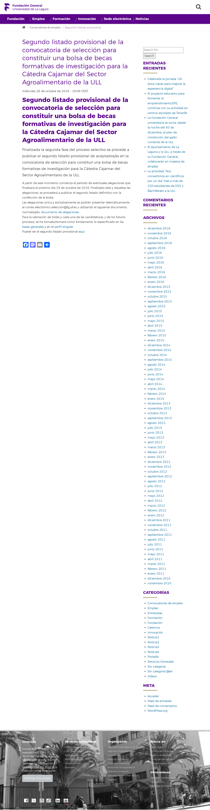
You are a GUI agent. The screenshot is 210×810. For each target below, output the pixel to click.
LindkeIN (57, 801)
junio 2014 (155, 374)
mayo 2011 (156, 554)
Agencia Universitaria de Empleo (126, 747)
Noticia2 (153, 642)
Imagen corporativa (161, 763)
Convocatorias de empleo (46, 27)
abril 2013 (155, 443)
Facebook (25, 801)
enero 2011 (156, 574)
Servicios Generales (161, 662)
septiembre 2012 (160, 477)
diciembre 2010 (159, 579)
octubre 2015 (157, 297)
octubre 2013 (157, 413)
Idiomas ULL (157, 782)
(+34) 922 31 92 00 (44, 767)
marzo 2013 (156, 447)
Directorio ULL (73, 763)
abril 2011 (155, 559)
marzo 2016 (156, 272)
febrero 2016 (157, 277)
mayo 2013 (156, 438)
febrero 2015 (157, 336)
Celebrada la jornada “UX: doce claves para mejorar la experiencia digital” (166, 84)
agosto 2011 (156, 540)
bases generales (33, 227)
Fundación (15, 19)
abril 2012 (155, 501)
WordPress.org (157, 711)
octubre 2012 (157, 472)
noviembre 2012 (159, 467)
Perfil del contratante (162, 778)
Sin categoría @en (160, 672)
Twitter (33, 801)
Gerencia (154, 628)
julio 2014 (155, 370)
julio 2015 (155, 311)
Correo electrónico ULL (78, 747)
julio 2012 (155, 486)
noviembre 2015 (159, 292)
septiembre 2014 (160, 360)
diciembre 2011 (159, 520)
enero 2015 (156, 340)
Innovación (87, 19)
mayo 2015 (156, 321)
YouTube (65, 801)
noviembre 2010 (159, 584)
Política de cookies (160, 755)
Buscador (70, 767)
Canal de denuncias (161, 759)
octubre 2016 (157, 238)
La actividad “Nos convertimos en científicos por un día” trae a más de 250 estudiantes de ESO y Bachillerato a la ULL (166, 181)
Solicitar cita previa (37, 778)
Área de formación (118, 759)
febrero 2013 (157, 452)
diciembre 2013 (159, 404)
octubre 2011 (157, 530)
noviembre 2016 (159, 233)
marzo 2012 (156, 506)
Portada (153, 657)
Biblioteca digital (74, 759)
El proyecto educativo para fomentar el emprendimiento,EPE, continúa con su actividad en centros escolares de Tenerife (168, 103)
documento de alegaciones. (60, 212)
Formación (61, 19)
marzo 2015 (156, 331)
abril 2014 (155, 384)
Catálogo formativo (161, 786)
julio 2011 (155, 545)
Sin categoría (157, 667)
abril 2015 (155, 326)
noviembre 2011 (159, 525)
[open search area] (198, 7)
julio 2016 (155, 253)
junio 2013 (155, 433)
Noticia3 (153, 647)
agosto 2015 (156, 306)
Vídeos (152, 676)
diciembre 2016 (159, 229)
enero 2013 (156, 457)
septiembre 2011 (160, 535)
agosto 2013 (156, 423)
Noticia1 (153, 638)
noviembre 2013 (159, 408)
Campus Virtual (74, 751)
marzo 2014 (156, 389)
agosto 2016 (156, 248)
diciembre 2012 (159, 462)
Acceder (153, 696)
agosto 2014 (156, 365)
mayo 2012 (156, 496)
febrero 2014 (157, 394)
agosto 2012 (156, 481)
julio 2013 (155, 428)
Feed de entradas (160, 701)
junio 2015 (155, 316)
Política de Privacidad (162, 751)
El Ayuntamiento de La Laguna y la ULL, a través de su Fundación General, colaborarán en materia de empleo (166, 157)
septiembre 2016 (160, 243)
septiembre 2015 (160, 302)
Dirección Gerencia (118, 763)
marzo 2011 (156, 564)
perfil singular (63, 227)
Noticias (142, 19)
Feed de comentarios (162, 706)
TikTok (49, 801)
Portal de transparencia (121, 767)
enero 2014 (156, 399)
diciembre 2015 (159, 287)
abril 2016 (155, 267)
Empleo (38, 19)
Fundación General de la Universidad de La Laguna (27, 8)
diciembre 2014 (159, 345)
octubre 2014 (157, 355)
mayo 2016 (156, 263)
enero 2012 (156, 515)
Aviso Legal (156, 747)
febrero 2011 (157, 569)
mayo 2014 (156, 379)
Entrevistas (155, 613)
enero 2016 (156, 282)
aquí (81, 232)
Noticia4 (153, 652)
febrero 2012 (157, 511)
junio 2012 (155, 491)
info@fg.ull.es (48, 771)
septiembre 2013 (160, 418)
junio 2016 (155, 258)
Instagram (41, 801)
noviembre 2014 (159, 350)
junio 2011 (155, 549)
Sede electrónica (117, 19)
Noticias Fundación (118, 771)
